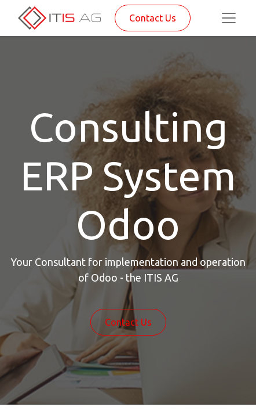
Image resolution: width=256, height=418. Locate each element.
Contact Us (152, 18)
